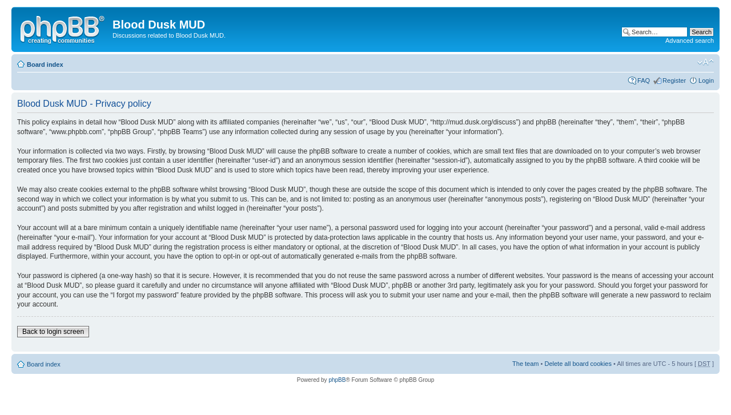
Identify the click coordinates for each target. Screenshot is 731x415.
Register (674, 80)
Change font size (705, 62)
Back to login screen (53, 332)
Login (706, 80)
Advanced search (689, 40)
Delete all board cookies (577, 363)
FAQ (643, 80)
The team (525, 363)
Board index (45, 64)
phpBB (337, 380)
